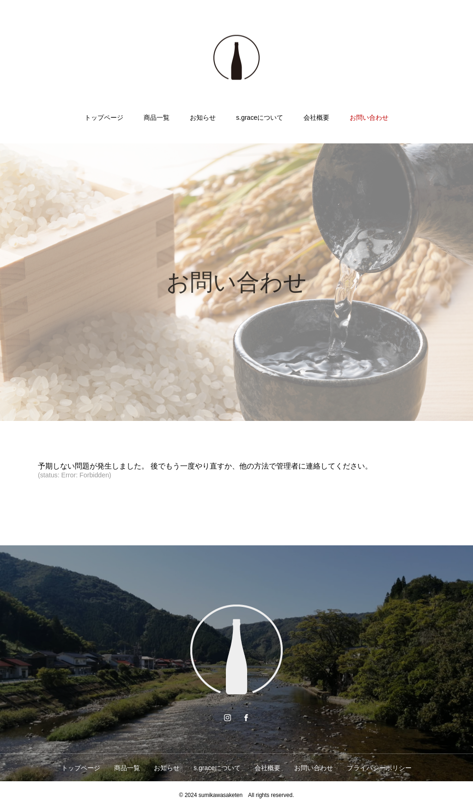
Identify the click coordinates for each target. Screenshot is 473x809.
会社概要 (316, 117)
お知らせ (203, 117)
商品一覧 (157, 117)
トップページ (104, 117)
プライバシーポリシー (379, 768)
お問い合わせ (369, 117)
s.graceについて (259, 117)
